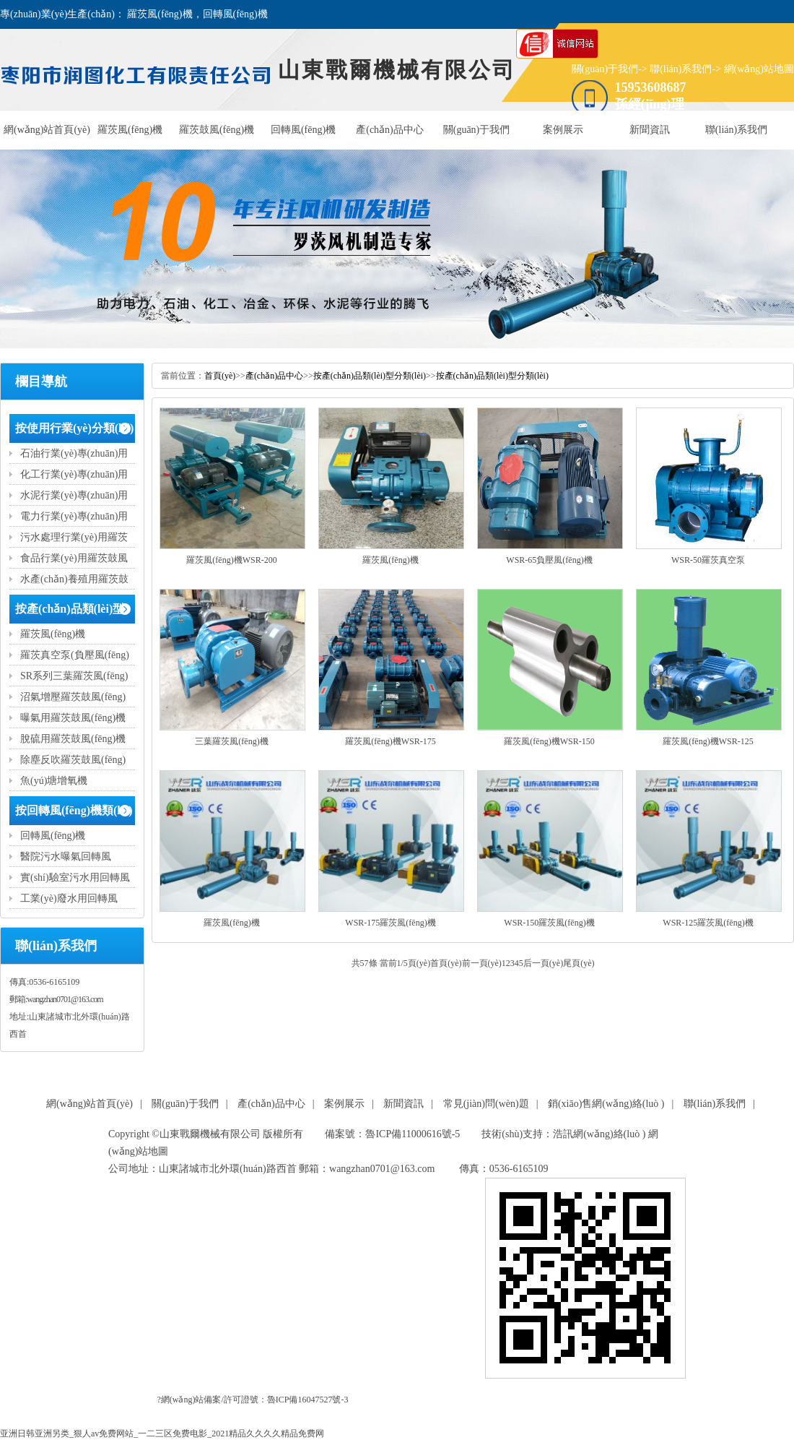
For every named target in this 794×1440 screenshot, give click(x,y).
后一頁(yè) (543, 963)
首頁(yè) (219, 376)
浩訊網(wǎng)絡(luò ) (599, 1134)
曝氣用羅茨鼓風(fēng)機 (73, 717)
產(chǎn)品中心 (390, 129)
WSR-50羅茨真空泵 (708, 560)
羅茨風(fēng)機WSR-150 (549, 741)
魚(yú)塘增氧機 (53, 780)
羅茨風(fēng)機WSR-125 (708, 741)
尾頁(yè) (578, 963)
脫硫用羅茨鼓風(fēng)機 (73, 738)
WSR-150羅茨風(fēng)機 (549, 923)
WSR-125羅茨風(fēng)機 (708, 923)
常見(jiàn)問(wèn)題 (486, 1103)
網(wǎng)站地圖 (759, 69)
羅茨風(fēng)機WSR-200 (231, 560)
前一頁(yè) (482, 963)
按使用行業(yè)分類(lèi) (74, 428)
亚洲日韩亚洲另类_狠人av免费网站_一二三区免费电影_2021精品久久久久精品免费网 (162, 1433)
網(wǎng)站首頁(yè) (47, 129)
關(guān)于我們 (605, 69)
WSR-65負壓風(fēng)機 (549, 560)
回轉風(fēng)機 (303, 129)
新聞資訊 (649, 129)
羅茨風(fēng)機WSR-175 (390, 741)
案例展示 (563, 129)
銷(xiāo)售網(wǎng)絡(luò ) (606, 1103)
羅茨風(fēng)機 (129, 129)
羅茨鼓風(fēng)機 (216, 129)
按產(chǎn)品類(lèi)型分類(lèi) (369, 376)
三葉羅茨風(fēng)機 (231, 741)
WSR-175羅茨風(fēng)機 (390, 923)
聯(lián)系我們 (681, 69)
